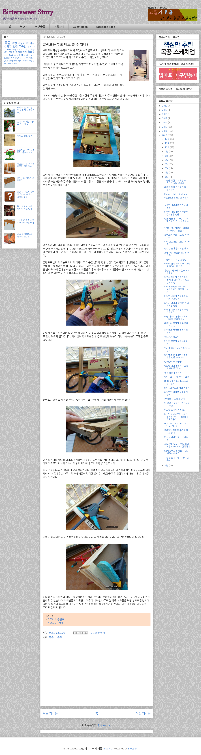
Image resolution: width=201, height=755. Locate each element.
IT (27, 43)
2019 (165, 110)
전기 (12, 58)
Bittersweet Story (27, 12)
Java (6, 61)
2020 (165, 106)
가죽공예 (9, 64)
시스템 (31, 58)
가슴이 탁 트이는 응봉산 (175, 260)
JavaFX (17, 55)
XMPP (25, 61)
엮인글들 (40, 26)
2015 (165, 127)
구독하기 (59, 26)
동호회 (7, 58)
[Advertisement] (96, 665)
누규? (23, 26)
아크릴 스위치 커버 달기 (175, 410)
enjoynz (107, 748)
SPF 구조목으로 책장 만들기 (177, 388)
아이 (9, 49)
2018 (165, 114)
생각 (11, 55)
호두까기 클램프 (55, 619)
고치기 (12, 52)
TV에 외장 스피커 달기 (174, 399)
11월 (167, 143)
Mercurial (30, 55)
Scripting (13, 61)
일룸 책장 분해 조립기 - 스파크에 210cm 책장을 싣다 (176, 221)
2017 (165, 118)
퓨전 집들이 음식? (172, 373)
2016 (165, 122)
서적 (20, 61)
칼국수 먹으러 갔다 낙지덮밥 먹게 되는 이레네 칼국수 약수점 (176, 280)
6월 (167, 164)
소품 (32, 49)
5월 (167, 168)
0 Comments (98, 632)
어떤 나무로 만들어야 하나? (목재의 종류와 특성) (25, 194)
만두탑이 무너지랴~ (173, 362)
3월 (167, 177)
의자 (25, 52)
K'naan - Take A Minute (176, 194)
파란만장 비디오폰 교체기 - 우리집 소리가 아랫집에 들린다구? (176, 416)
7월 (167, 160)
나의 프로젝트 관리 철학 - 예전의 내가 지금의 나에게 (176, 289)
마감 (32, 43)
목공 (51, 637)
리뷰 (26, 58)
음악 (6, 52)
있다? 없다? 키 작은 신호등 (176, 377)
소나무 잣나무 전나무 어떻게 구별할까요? (25, 110)
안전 (17, 58)
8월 (167, 156)
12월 (167, 139)
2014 (165, 131)
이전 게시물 (143, 713)
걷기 (30, 47)
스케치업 (25, 49)
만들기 (21, 43)
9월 (167, 152)
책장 (23, 55)
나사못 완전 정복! (25, 136)
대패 (30, 52)
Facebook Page (105, 26)
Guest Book (80, 26)
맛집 (15, 46)
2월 (167, 465)
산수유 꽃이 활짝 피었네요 (176, 248)
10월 (167, 147)
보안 (30, 61)
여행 (14, 43)
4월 (167, 172)
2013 (165, 135)
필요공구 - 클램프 (56, 623)
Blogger (132, 748)
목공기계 (16, 49)
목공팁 (22, 46)
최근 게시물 (50, 713)
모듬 (15, 64)
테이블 (19, 52)
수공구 (58, 637)
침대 (22, 58)
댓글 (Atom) (104, 725)
